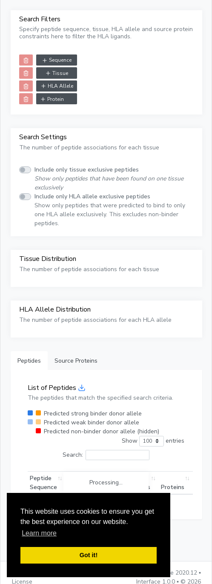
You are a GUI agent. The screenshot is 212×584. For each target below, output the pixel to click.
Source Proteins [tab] (75, 361)
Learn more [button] (39, 533)
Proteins (172, 487)
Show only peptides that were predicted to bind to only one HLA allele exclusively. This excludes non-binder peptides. (109, 209)
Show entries (153, 441)
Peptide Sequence (43, 482)
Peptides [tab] (29, 361)
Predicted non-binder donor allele (101, 431)
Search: (106, 455)
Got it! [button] (88, 555)
